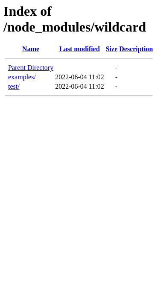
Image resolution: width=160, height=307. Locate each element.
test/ (14, 86)
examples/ (22, 77)
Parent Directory (30, 67)
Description (136, 48)
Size (112, 48)
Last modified (79, 48)
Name (30, 48)
